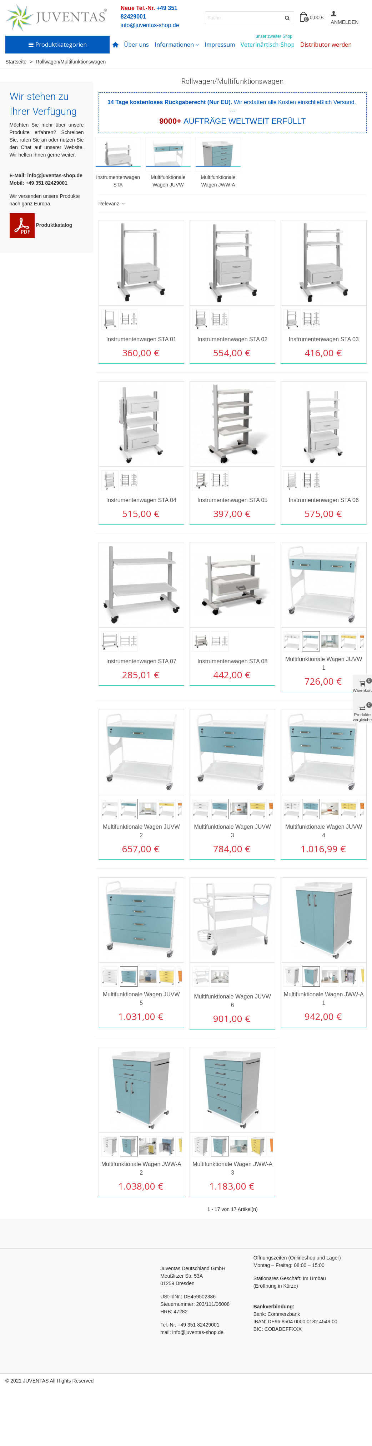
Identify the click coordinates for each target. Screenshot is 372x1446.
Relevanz (112, 203)
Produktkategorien (57, 44)
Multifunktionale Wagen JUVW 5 (141, 998)
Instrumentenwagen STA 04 (141, 500)
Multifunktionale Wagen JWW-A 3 (232, 1168)
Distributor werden (326, 44)
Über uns (136, 44)
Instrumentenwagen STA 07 (141, 661)
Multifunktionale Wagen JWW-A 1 (324, 998)
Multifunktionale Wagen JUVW (168, 181)
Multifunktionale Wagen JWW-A (218, 181)
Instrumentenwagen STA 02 (232, 339)
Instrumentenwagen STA (118, 181)
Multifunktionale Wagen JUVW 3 (232, 831)
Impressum (220, 44)
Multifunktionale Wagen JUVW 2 (141, 831)
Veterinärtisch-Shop (268, 42)
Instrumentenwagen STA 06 (324, 500)
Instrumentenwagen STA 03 (324, 339)
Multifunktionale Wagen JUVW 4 (323, 831)
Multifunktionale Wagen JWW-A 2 (141, 1168)
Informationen (174, 44)
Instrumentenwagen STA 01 (141, 339)
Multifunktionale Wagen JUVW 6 (232, 1000)
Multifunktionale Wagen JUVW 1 (323, 663)
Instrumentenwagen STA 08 (232, 661)
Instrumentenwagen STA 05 (232, 500)
